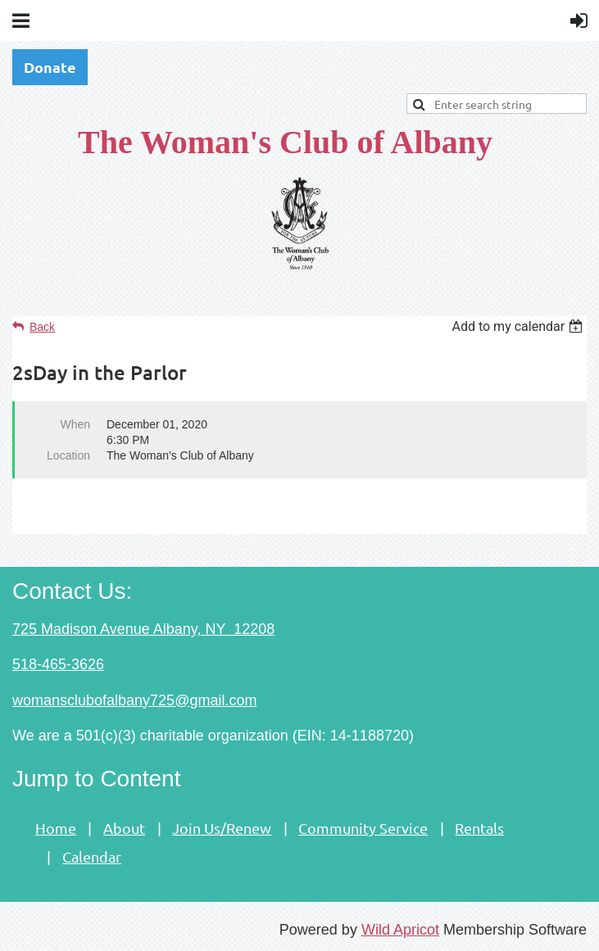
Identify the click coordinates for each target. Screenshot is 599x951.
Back (42, 326)
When (75, 424)
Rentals (479, 827)
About (124, 827)
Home (55, 827)
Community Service (363, 827)
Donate (50, 66)
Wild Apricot (400, 930)
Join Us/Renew (221, 827)
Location (68, 455)
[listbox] (519, 326)
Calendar (91, 856)
